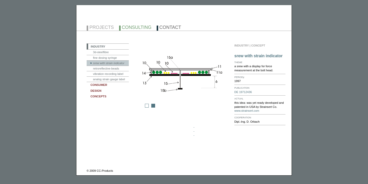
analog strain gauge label (109, 79)
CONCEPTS (98, 96)
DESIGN (95, 90)
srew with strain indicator (108, 63)
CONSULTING (137, 28)
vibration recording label (108, 73)
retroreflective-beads (106, 68)
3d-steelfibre (101, 52)
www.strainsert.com (246, 110)
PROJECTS (101, 28)
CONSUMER (98, 84)
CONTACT (170, 28)
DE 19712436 (243, 92)
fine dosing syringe (105, 57)
